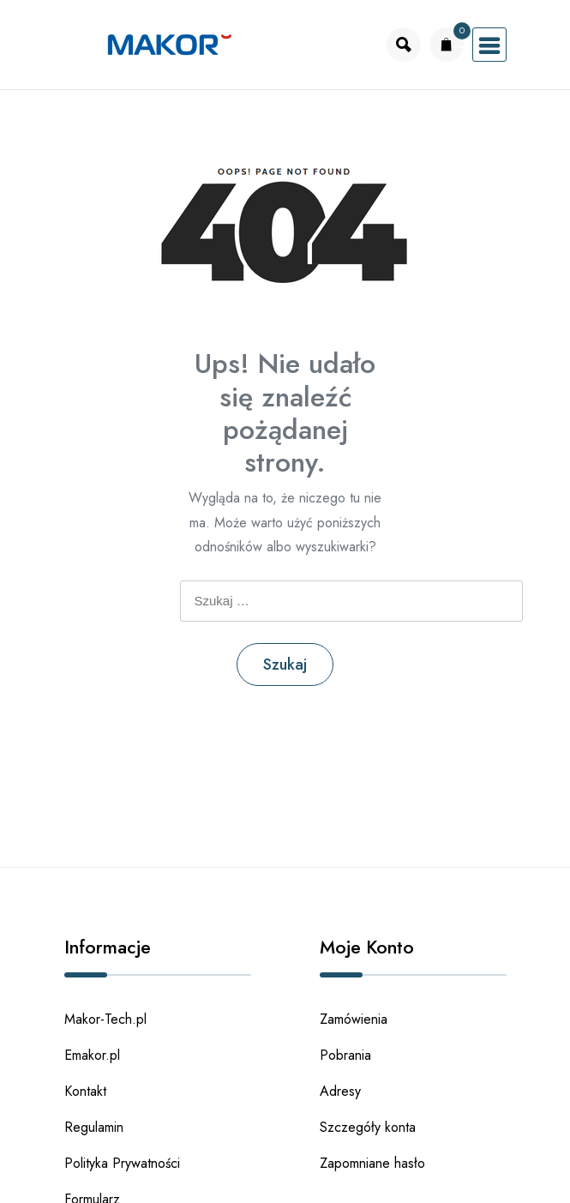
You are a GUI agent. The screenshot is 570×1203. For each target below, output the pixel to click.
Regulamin (93, 1127)
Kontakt (85, 1091)
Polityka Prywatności (122, 1163)
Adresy (340, 1091)
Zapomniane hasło (372, 1163)
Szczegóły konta (368, 1127)
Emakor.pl (92, 1055)
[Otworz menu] (489, 44)
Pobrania (345, 1055)
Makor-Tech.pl (105, 1019)
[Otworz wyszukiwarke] (404, 44)
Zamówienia (353, 1019)
